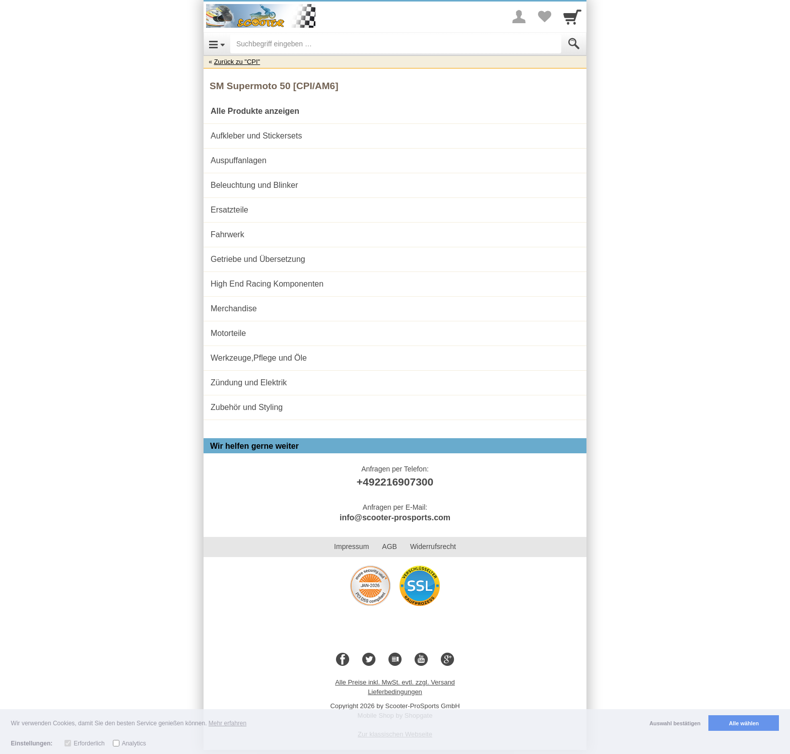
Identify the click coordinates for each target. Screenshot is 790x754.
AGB (389, 546)
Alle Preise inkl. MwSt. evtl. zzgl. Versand (395, 682)
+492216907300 (395, 482)
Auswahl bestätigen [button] (674, 723)
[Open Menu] (217, 44)
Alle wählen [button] (744, 723)
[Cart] (572, 16)
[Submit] (574, 43)
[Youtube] (421, 660)
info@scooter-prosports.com (395, 517)
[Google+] (447, 660)
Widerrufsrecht (433, 546)
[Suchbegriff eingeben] (395, 43)
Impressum (351, 546)
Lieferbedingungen (395, 692)
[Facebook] (343, 660)
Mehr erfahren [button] (227, 723)
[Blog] (395, 660)
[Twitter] (369, 660)
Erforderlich (89, 743)
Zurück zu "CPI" (237, 61)
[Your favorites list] (544, 16)
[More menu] (519, 16)
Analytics (134, 743)
